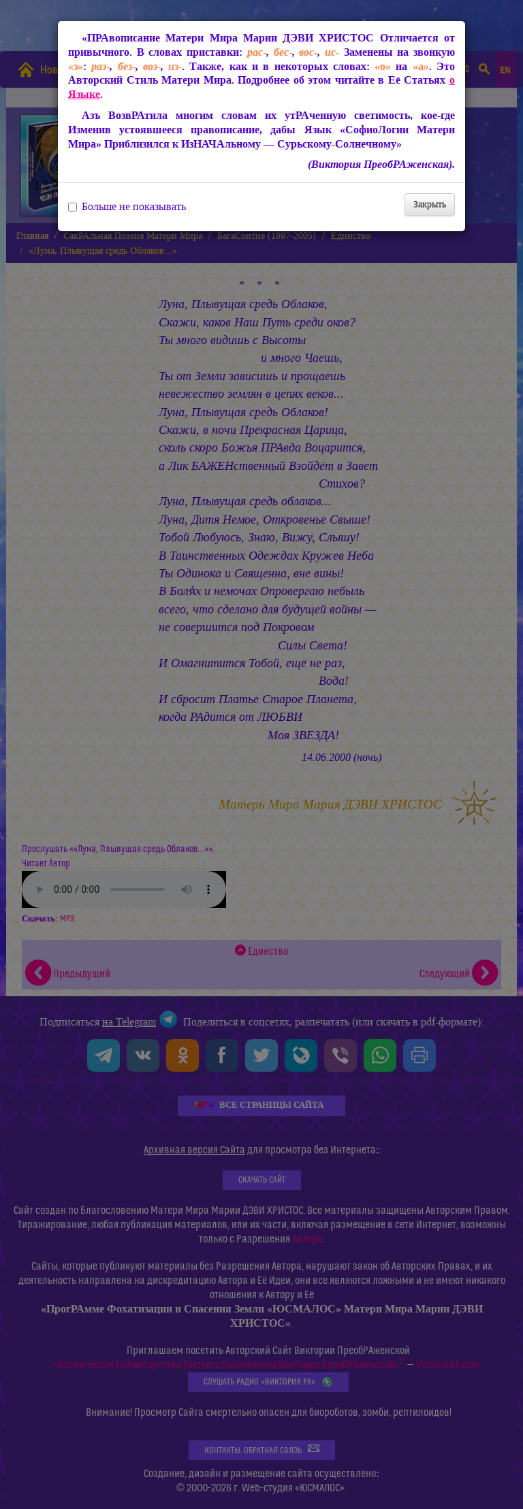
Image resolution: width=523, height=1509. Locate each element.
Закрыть (429, 204)
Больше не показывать (127, 207)
